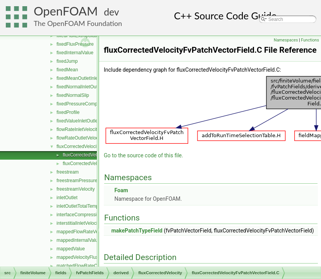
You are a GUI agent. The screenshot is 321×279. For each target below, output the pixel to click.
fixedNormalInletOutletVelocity (87, 87)
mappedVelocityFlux (77, 257)
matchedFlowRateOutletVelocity (89, 266)
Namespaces (286, 40)
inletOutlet (67, 197)
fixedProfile (68, 112)
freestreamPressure (77, 180)
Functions (310, 40)
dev (111, 11)
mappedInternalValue (78, 240)
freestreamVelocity (76, 189)
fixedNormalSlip (73, 95)
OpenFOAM (66, 11)
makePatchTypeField (136, 230)
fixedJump (67, 61)
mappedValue (71, 248)
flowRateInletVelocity (78, 129)
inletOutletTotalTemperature (85, 206)
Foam (121, 190)
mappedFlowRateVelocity (83, 231)
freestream (68, 172)
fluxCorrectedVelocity (78, 146)
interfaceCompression (79, 214)
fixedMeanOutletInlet (78, 78)
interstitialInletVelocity (79, 223)
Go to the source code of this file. (143, 155)
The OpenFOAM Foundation (78, 23)
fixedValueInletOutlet (78, 121)
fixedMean (67, 69)
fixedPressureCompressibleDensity (93, 104)
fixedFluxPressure (75, 44)
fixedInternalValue (75, 52)
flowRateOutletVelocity (80, 138)
